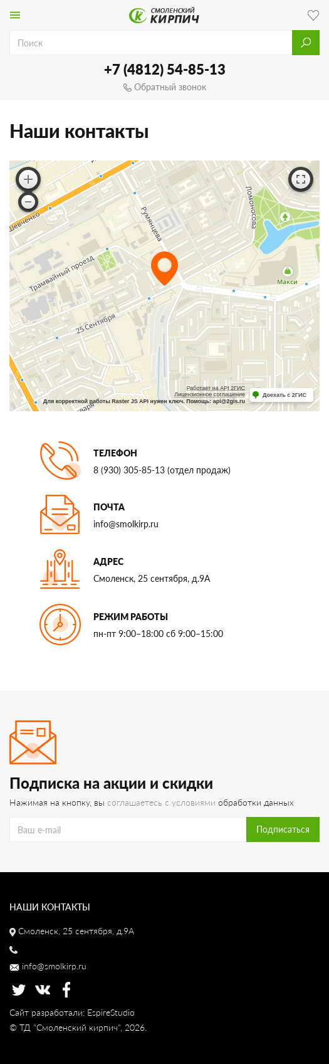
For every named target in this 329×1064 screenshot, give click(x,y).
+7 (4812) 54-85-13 (165, 69)
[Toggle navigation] (15, 15)
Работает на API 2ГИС (216, 388)
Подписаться (283, 829)
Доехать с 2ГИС (284, 395)
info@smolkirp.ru (126, 524)
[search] (151, 42)
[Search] (128, 829)
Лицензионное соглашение (209, 394)
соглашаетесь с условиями (161, 802)
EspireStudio (111, 1012)
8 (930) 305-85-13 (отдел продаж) (162, 470)
